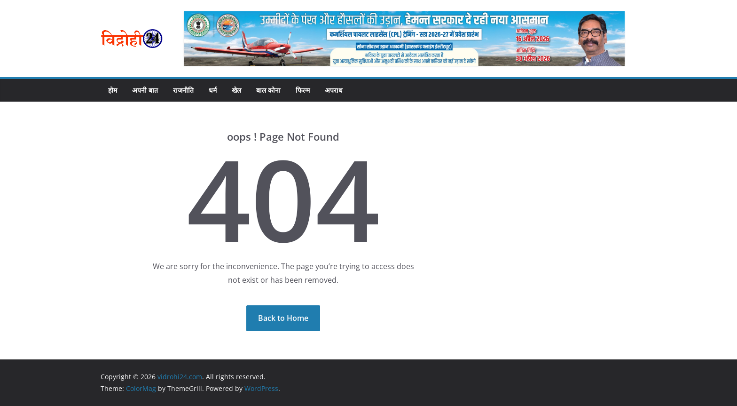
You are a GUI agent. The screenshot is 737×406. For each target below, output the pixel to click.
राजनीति (183, 90)
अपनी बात (145, 90)
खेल (236, 90)
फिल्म (303, 90)
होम (112, 90)
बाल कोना (268, 90)
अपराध (334, 90)
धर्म (213, 90)
